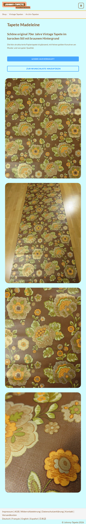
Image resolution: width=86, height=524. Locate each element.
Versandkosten (9, 515)
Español (34, 518)
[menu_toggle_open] (81, 5)
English (25, 518)
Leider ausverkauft (43, 59)
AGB (16, 511)
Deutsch (6, 518)
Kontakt (69, 511)
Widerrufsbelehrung (30, 511)
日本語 (42, 518)
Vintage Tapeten (16, 14)
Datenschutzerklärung (53, 511)
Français (16, 518)
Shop (4, 14)
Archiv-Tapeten (32, 14)
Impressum (7, 511)
